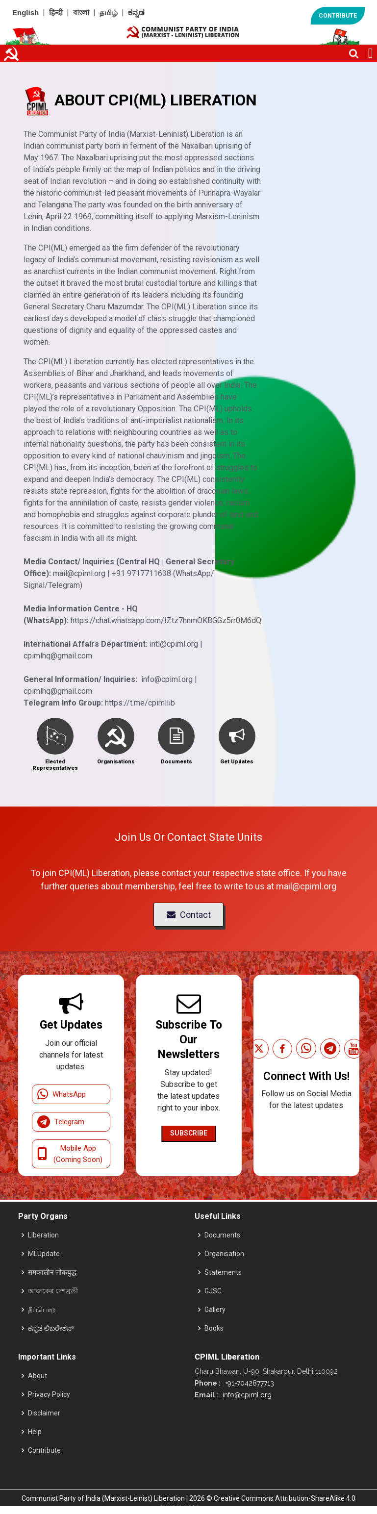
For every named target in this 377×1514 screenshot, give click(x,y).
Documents (222, 1235)
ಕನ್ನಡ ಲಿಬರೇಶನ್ (51, 1328)
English (25, 12)
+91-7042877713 (248, 1383)
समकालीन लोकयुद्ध (52, 1272)
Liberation (43, 1235)
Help (35, 1431)
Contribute (44, 1450)
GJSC (213, 1290)
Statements (223, 1272)
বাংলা (81, 12)
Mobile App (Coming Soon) (70, 1154)
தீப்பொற (42, 1309)
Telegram (60, 1121)
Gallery (215, 1309)
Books (214, 1328)
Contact (189, 914)
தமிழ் (109, 12)
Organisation (224, 1253)
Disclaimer (44, 1413)
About (37, 1375)
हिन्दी (56, 12)
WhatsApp (61, 1094)
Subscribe (188, 1133)
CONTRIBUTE (338, 15)
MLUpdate (44, 1253)
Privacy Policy (49, 1394)
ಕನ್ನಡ (136, 12)
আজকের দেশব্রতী (53, 1290)
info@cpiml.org (246, 1395)
